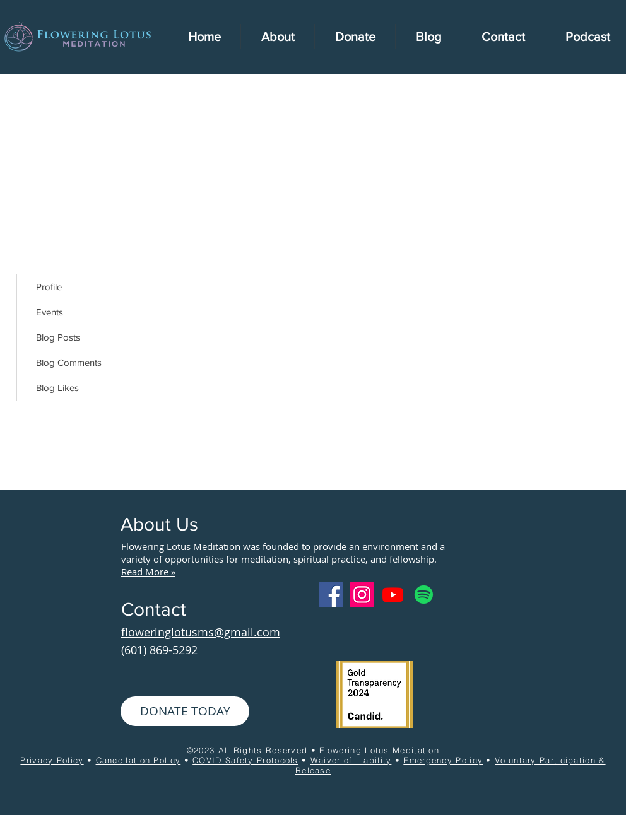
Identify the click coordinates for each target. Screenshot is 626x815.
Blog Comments (69, 362)
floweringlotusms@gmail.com (200, 632)
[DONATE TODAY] (185, 711)
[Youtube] (393, 594)
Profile (49, 286)
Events (49, 312)
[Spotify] (423, 594)
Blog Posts (58, 337)
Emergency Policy (443, 760)
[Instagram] (362, 594)
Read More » (148, 571)
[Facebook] (331, 594)
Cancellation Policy (138, 760)
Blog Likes (57, 387)
